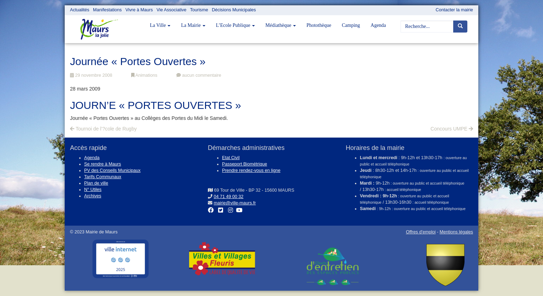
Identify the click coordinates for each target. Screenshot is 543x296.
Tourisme (199, 9)
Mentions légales (456, 232)
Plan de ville (96, 183)
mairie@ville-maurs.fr (235, 203)
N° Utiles (92, 189)
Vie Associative (171, 9)
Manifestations (107, 9)
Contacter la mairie (454, 9)
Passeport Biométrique (244, 164)
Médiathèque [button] (280, 25)
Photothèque (318, 25)
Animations (144, 75)
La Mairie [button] (193, 25)
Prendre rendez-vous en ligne (251, 170)
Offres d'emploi (421, 232)
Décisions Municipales (234, 9)
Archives (92, 195)
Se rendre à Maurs (102, 164)
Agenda (378, 25)
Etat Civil (231, 157)
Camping (351, 25)
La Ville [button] (160, 25)
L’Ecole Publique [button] (235, 25)
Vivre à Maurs (139, 9)
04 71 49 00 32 (229, 196)
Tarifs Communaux (102, 176)
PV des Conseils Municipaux (112, 170)
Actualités (79, 9)
